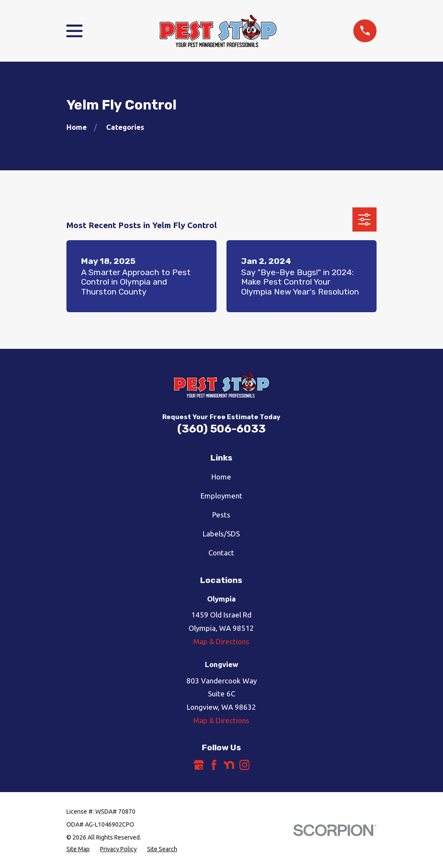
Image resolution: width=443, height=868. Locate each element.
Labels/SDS (221, 534)
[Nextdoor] (229, 765)
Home (221, 477)
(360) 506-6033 (221, 428)
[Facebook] (214, 765)
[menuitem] (78, 849)
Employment (221, 496)
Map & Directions (221, 641)
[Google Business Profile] (199, 765)
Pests (221, 515)
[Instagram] (244, 765)
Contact (221, 552)
